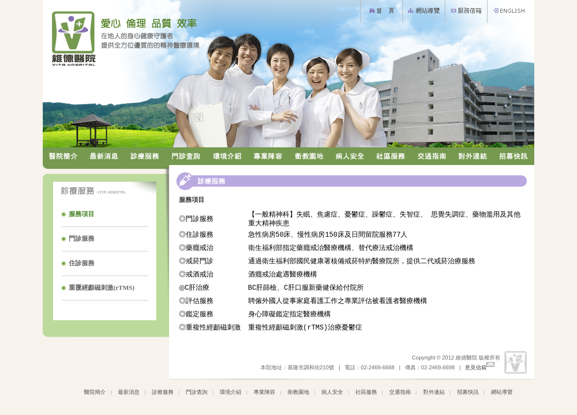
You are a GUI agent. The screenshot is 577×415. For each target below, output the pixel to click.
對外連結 (434, 394)
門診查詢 (196, 394)
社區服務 (366, 394)
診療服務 (162, 394)
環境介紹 (230, 394)
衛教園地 (298, 394)
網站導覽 (502, 394)
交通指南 (400, 394)
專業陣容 (264, 394)
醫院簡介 (95, 394)
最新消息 (129, 394)
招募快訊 (468, 394)
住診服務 (81, 263)
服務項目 (81, 214)
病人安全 (332, 394)
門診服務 (81, 238)
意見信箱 (479, 369)
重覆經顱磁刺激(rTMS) (102, 287)
